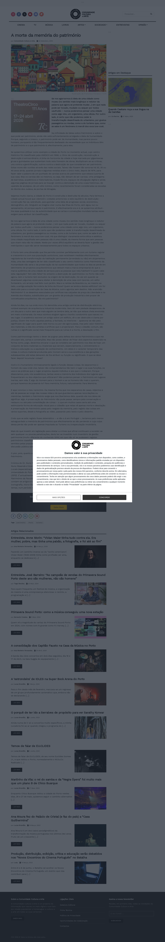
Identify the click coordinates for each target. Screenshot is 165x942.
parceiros (58, 457)
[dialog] (82, 471)
